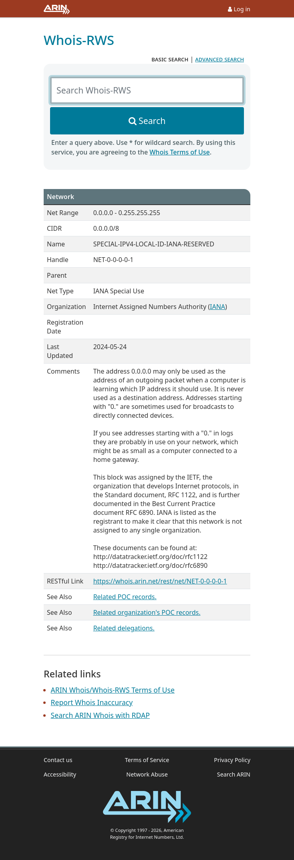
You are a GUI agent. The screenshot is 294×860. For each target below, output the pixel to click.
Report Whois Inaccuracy (92, 702)
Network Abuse (147, 774)
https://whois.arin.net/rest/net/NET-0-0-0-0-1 (160, 581)
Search (152, 120)
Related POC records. (125, 596)
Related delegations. (124, 628)
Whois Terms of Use (179, 152)
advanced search (219, 59)
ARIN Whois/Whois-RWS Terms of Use (113, 690)
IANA (217, 306)
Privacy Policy (232, 760)
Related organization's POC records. (147, 612)
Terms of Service (147, 760)
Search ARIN (233, 774)
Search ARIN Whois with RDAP (100, 715)
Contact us (58, 760)
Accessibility (60, 774)
